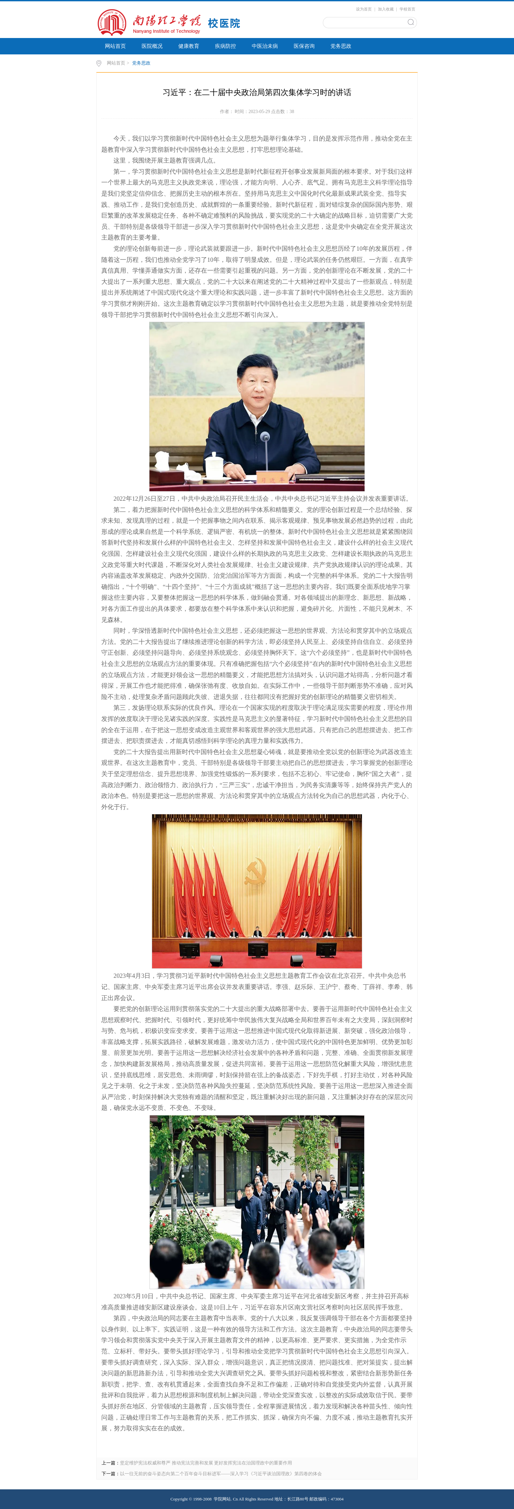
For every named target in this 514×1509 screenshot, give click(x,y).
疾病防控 (225, 46)
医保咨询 (304, 46)
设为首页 (364, 9)
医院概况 (152, 46)
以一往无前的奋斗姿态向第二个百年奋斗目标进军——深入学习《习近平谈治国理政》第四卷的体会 (221, 1473)
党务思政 (340, 46)
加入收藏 (386, 9)
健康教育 (188, 46)
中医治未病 (265, 46)
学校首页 (407, 9)
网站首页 (115, 46)
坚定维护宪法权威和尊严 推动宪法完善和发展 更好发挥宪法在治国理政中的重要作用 (206, 1463)
